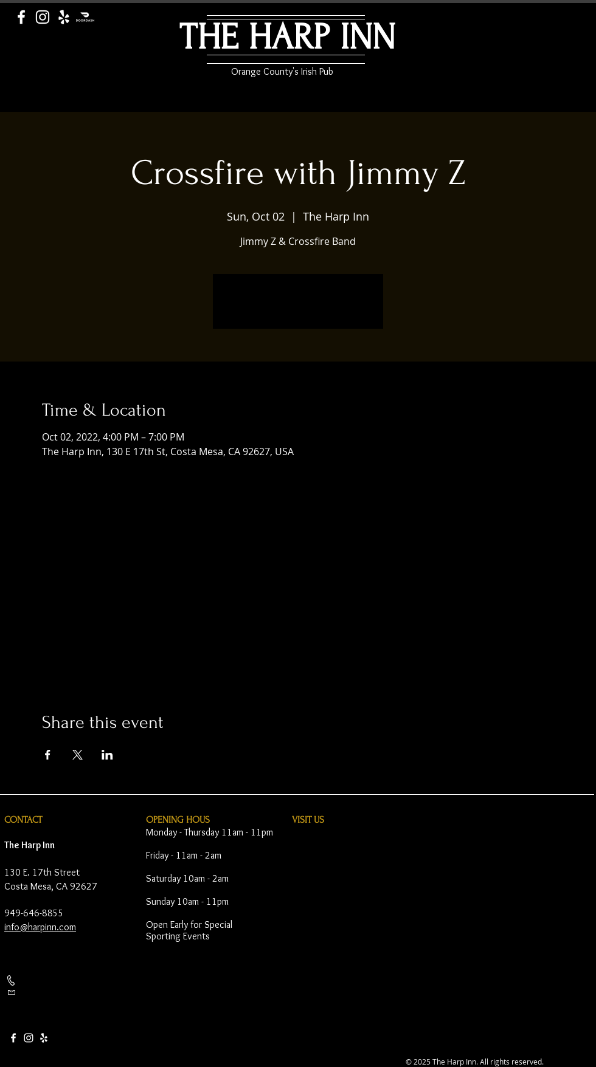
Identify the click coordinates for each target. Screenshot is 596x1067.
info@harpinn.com (40, 927)
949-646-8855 (34, 913)
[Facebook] (21, 17)
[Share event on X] (77, 755)
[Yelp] (64, 17)
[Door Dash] (85, 17)
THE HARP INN (287, 37)
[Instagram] (42, 17)
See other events (298, 308)
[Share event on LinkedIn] (107, 755)
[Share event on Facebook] (48, 755)
